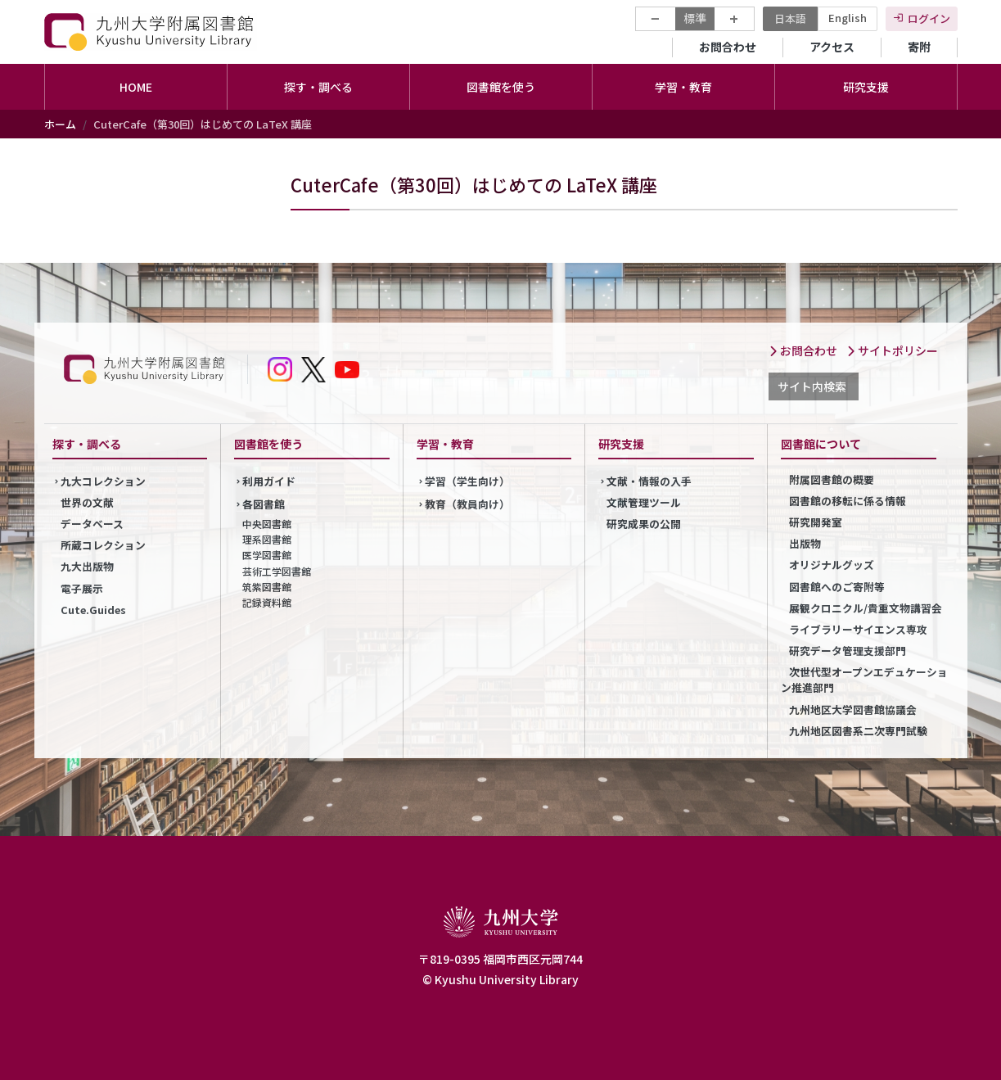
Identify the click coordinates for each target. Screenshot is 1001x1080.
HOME (135, 87)
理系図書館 (266, 539)
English (847, 17)
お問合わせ (727, 46)
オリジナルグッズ (831, 564)
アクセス (831, 46)
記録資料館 (266, 602)
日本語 (790, 18)
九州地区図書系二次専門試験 (858, 731)
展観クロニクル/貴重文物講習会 (865, 608)
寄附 (919, 46)
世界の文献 (87, 502)
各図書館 (263, 504)
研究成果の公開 (643, 523)
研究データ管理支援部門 (847, 650)
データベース (92, 523)
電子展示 (82, 588)
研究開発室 (815, 522)
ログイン (929, 18)
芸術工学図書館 (276, 571)
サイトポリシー (892, 350)
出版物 (805, 543)
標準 (694, 18)
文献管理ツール (643, 502)
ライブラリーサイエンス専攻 (858, 629)
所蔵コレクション (103, 545)
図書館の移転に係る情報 (847, 500)
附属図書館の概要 (831, 479)
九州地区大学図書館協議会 (853, 709)
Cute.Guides (93, 609)
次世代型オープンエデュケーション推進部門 (864, 679)
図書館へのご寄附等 (837, 586)
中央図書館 (266, 524)
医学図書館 (266, 555)
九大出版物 (87, 566)
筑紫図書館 (266, 587)
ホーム (60, 124)
